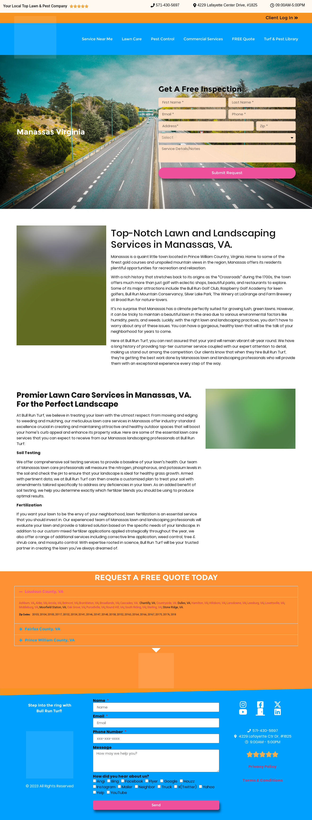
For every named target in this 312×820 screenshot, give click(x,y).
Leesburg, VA (255, 603)
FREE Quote (243, 39)
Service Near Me (97, 39)
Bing (115, 781)
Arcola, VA (54, 603)
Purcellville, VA (95, 607)
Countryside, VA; (166, 603)
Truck (167, 786)
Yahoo (209, 786)
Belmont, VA (70, 603)
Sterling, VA (154, 607)
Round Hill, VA (115, 607)
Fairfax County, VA (42, 629)
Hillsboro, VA (217, 603)
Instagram (106, 786)
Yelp (100, 792)
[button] (156, 591)
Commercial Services (203, 39)
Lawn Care (132, 39)
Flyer (153, 781)
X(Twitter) (187, 786)
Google (170, 781)
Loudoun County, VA (44, 591)
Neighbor (147, 786)
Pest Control (162, 39)
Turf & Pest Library (281, 39)
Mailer (127, 786)
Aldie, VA (41, 603)
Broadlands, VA (109, 603)
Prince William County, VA (50, 640)
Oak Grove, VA (76, 607)
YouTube (119, 792)
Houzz (189, 781)
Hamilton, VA (200, 603)
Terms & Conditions (262, 780)
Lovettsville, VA (274, 603)
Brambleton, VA (88, 603)
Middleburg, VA (28, 607)
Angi (101, 781)
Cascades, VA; (129, 603)
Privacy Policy (262, 766)
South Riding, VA (135, 607)
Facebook (134, 781)
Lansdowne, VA (236, 603)
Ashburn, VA (27, 603)
